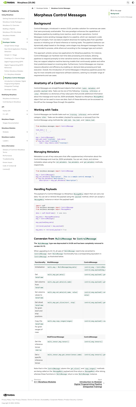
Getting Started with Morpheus (14, 18)
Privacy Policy (6, 400)
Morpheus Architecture (11, 98)
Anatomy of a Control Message (121, 17)
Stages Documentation (11, 123)
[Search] (128, 2)
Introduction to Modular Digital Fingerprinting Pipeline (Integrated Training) (15, 83)
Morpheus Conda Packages (12, 22)
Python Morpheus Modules (13, 71)
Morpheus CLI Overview (11, 25)
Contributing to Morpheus (12, 102)
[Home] (32, 8)
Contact (80, 400)
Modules (6, 132)
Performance (7, 156)
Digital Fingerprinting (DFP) (13, 62)
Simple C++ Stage (10, 55)
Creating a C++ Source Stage (14, 58)
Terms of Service (34, 400)
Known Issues (7, 162)
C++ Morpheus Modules (12, 74)
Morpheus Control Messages (14, 78)
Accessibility (45, 400)
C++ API (5, 114)
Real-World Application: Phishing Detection (15, 50)
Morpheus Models (9, 35)
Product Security (70, 400)
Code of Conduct (8, 166)
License (5, 169)
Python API (6, 111)
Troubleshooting (8, 159)
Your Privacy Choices (19, 400)
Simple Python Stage (11, 46)
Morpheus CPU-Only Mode (12, 32)
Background (115, 13)
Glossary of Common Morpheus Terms (14, 151)
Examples (6, 39)
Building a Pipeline (9, 29)
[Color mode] (133, 2)
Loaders (5, 141)
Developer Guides (9, 42)
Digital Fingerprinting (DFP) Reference (13, 66)
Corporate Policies (56, 400)
